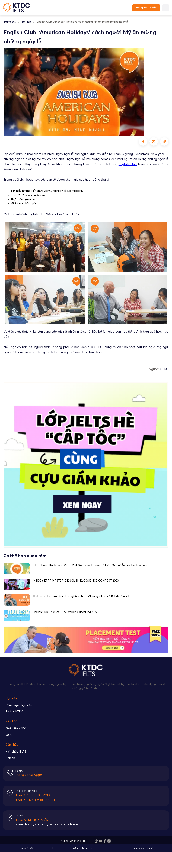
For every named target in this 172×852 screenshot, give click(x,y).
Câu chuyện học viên (19, 705)
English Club (128, 164)
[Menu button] (165, 7)
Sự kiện (26, 21)
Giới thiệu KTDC (16, 728)
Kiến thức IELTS (16, 751)
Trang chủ (10, 21)
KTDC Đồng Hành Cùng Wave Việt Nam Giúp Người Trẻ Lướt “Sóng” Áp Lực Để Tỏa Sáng (90, 565)
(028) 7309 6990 (28, 775)
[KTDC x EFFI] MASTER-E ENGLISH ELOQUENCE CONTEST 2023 (76, 580)
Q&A (9, 734)
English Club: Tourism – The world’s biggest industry (65, 612)
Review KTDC (14, 711)
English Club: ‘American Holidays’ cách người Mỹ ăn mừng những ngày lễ (83, 21)
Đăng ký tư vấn (146, 7)
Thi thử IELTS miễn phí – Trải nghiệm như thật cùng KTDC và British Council (81, 596)
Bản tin (10, 758)
